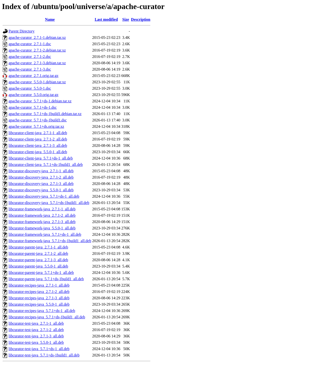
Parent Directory (21, 31)
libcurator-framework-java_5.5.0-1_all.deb (42, 228)
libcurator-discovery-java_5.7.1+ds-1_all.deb (44, 196)
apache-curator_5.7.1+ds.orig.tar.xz (36, 126)
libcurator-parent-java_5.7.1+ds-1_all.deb (41, 272)
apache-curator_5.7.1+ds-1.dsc (33, 107)
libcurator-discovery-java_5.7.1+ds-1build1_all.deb (49, 203)
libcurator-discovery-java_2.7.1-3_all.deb (41, 184)
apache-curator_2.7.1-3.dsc (30, 69)
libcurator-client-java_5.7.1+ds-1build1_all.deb (46, 164)
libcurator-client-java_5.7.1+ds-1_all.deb (41, 158)
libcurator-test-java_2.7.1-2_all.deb (36, 330)
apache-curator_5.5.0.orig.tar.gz (33, 95)
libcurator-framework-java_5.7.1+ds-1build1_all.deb (50, 241)
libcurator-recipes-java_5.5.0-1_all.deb (39, 304)
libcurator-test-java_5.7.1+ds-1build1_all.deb (44, 355)
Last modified (106, 19)
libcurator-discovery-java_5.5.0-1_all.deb (41, 190)
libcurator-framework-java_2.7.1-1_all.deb (42, 209)
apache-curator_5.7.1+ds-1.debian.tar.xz (40, 101)
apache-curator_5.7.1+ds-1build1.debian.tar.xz (45, 114)
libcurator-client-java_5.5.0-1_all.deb (38, 152)
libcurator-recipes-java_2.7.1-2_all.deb (39, 292)
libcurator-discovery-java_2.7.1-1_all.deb (41, 171)
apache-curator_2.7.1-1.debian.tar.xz (37, 37)
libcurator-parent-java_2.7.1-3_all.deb (38, 260)
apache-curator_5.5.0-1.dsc (30, 88)
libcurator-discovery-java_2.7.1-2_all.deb (41, 177)
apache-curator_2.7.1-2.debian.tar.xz (37, 50)
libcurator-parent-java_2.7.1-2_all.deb (38, 253)
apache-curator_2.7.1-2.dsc (30, 56)
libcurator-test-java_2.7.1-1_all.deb (36, 323)
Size (125, 19)
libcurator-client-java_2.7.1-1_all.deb (38, 133)
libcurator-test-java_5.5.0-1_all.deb (36, 342)
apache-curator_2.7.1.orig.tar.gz (33, 76)
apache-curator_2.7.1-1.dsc (30, 44)
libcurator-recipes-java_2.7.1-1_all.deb (39, 285)
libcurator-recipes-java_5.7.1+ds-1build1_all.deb (47, 317)
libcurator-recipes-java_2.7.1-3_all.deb (39, 298)
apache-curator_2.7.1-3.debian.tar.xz (37, 63)
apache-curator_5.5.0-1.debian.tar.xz (37, 82)
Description (140, 19)
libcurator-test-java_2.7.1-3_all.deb (36, 336)
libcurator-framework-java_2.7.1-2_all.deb (42, 215)
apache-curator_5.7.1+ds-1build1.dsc (38, 120)
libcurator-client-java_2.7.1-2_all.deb (38, 139)
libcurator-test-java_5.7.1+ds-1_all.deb (39, 349)
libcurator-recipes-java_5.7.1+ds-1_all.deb (42, 311)
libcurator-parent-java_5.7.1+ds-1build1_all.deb (46, 279)
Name (50, 19)
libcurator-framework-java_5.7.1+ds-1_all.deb (45, 234)
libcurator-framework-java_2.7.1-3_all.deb (42, 222)
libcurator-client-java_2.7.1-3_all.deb (38, 145)
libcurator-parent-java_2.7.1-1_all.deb (38, 247)
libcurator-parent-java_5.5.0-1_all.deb (38, 266)
